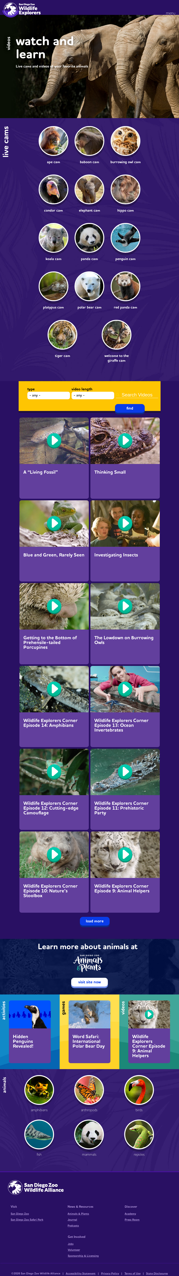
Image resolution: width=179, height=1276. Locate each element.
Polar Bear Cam (89, 307)
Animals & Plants (78, 1214)
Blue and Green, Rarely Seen (53, 555)
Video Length (82, 389)
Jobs (71, 1244)
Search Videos (137, 389)
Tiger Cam (62, 355)
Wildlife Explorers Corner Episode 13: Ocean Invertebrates (121, 725)
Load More (95, 921)
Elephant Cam (89, 210)
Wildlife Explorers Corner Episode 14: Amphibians (50, 723)
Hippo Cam (125, 210)
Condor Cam (53, 210)
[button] (172, 8)
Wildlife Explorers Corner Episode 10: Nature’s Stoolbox (50, 891)
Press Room (132, 1220)
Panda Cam (89, 259)
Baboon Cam (89, 162)
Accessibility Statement (81, 1274)
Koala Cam (53, 259)
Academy (130, 1214)
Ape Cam (53, 162)
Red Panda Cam (125, 307)
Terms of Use (132, 1274)
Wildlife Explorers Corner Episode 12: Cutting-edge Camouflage (50, 808)
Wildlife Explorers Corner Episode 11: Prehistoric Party (121, 808)
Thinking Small (110, 472)
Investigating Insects (116, 555)
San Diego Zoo (20, 1214)
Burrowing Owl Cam (125, 162)
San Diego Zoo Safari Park (27, 1220)
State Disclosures (157, 1274)
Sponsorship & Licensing (83, 1256)
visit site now (89, 982)
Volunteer (74, 1250)
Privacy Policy (110, 1274)
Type (31, 389)
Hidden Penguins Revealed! (23, 1041)
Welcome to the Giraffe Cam (116, 358)
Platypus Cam (53, 307)
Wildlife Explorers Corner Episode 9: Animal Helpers (121, 888)
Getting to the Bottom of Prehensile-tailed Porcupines (50, 643)
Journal (72, 1220)
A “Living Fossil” (40, 472)
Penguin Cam (125, 259)
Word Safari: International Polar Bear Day (89, 1041)
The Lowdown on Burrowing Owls (124, 640)
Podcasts (73, 1226)
